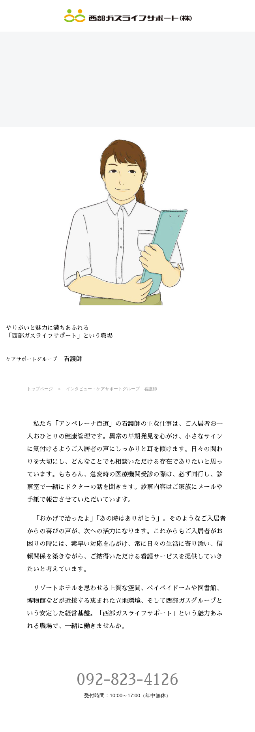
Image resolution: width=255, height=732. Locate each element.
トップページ (40, 388)
